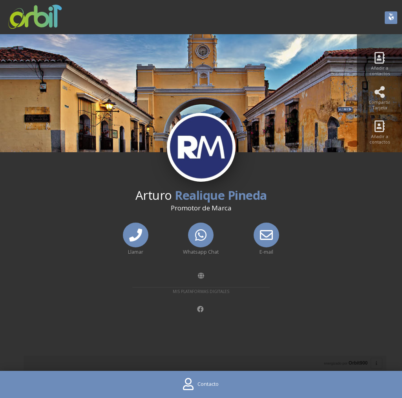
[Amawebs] (201, 276)
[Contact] (201, 384)
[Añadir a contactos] (379, 66)
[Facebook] (201, 309)
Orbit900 (358, 363)
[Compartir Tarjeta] (379, 100)
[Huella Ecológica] (391, 17)
